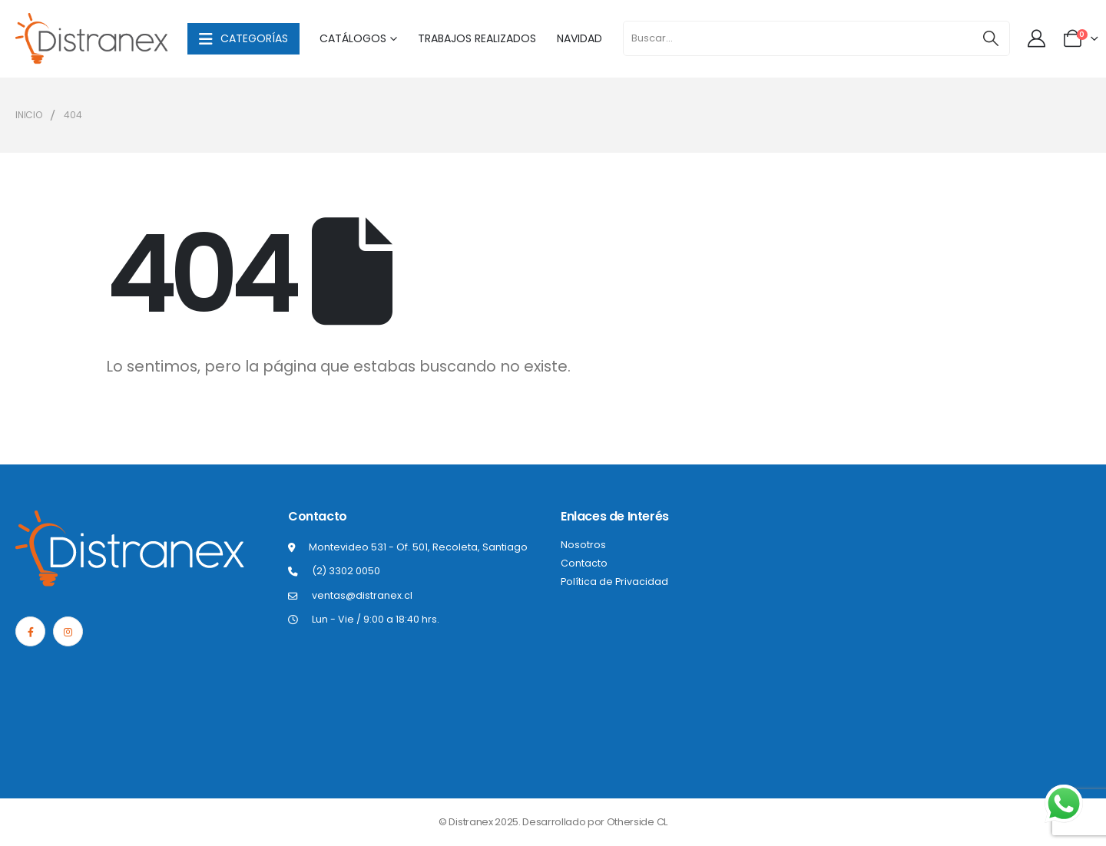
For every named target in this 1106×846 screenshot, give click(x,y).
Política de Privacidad (614, 581)
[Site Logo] (92, 38)
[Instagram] (68, 631)
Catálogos (353, 38)
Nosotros (583, 544)
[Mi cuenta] (1037, 38)
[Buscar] (990, 38)
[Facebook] (30, 631)
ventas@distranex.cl (362, 595)
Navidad (579, 38)
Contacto (584, 563)
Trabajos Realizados (477, 38)
